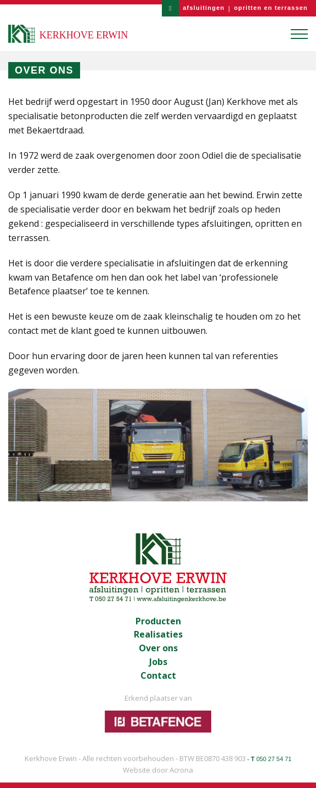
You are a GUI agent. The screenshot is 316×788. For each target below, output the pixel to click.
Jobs (158, 662)
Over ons (158, 648)
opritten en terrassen (271, 7)
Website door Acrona (158, 770)
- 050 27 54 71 (269, 759)
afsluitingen (203, 7)
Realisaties (158, 634)
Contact (158, 675)
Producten (158, 621)
